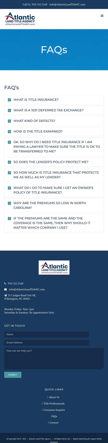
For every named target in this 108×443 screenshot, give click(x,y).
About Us (54, 397)
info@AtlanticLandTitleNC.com (67, 4)
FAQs (54, 416)
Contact (54, 422)
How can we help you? (54, 358)
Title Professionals (54, 403)
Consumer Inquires (54, 409)
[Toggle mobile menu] (102, 15)
